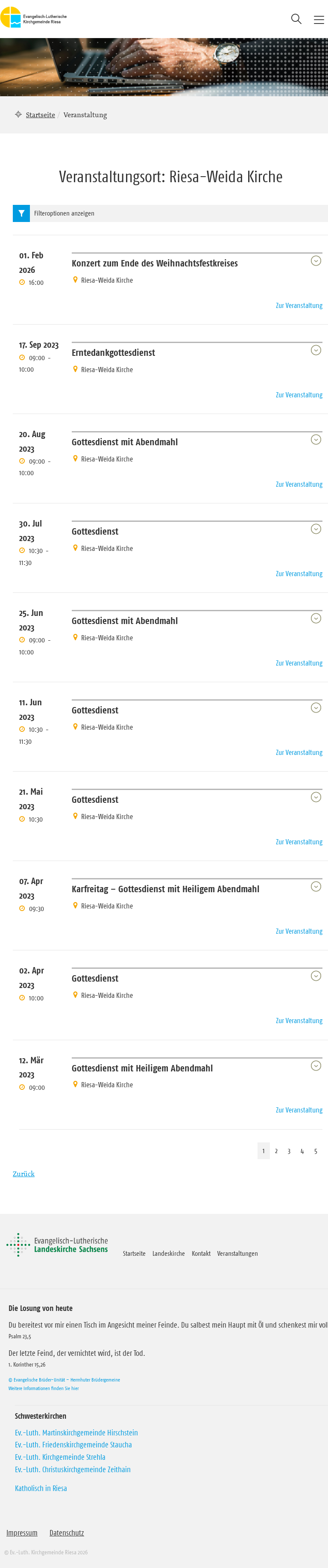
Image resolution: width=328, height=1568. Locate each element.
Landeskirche (168, 1253)
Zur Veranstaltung (299, 305)
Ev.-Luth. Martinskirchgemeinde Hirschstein (76, 1433)
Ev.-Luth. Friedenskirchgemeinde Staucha (73, 1445)
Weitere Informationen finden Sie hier (44, 1388)
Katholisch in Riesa (41, 1488)
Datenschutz (67, 1533)
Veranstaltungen (237, 1253)
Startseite (40, 114)
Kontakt (201, 1253)
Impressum (22, 1533)
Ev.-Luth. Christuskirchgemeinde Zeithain (73, 1469)
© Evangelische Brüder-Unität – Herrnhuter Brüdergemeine (64, 1379)
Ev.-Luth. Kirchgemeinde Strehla (60, 1457)
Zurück (24, 1173)
